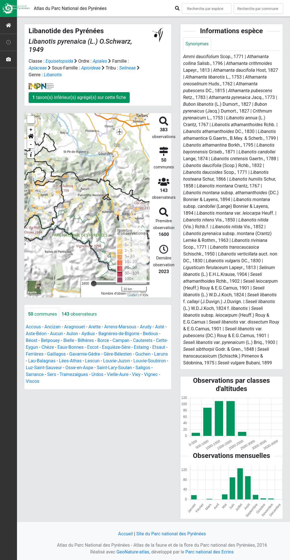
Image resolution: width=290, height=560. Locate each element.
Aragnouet (74, 326)
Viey (136, 374)
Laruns (161, 354)
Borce (103, 340)
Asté (159, 326)
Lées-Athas (70, 361)
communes (42, 314)
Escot (93, 347)
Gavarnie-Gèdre (84, 354)
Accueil (125, 533)
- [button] (31, 144)
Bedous (150, 333)
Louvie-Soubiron (149, 361)
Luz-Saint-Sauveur (44, 367)
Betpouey (50, 340)
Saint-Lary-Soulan (114, 367)
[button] (31, 137)
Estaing (141, 347)
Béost (31, 340)
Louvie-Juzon (116, 361)
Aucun (56, 333)
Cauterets (142, 340)
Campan (120, 340)
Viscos (32, 381)
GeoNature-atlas (132, 552)
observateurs (79, 314)
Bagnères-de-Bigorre (118, 333)
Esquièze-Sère (116, 347)
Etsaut (158, 347)
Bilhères (86, 340)
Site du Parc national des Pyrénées (171, 533)
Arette (94, 326)
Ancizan (52, 326)
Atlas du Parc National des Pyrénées (70, 8)
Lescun (92, 361)
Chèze (47, 347)
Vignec (151, 374)
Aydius (88, 333)
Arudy (146, 326)
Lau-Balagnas (42, 361)
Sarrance (35, 374)
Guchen (142, 354)
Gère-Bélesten (118, 354)
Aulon (72, 333)
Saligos (142, 367)
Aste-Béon (36, 333)
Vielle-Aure (117, 374)
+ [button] (31, 129)
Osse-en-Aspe (79, 367)
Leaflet (132, 295)
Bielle (68, 340)
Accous (33, 326)
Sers (51, 374)
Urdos (97, 374)
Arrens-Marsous (120, 326)
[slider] (94, 283)
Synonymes (197, 44)
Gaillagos (56, 354)
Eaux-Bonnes (70, 347)
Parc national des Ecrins (209, 552)
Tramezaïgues (73, 374)
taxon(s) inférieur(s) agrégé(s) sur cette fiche (79, 97)
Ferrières (34, 354)
